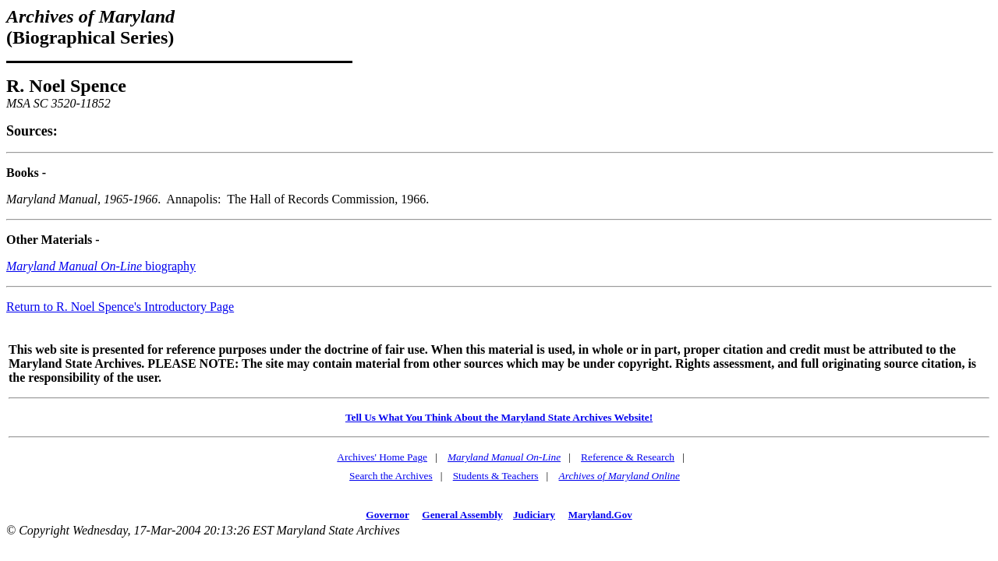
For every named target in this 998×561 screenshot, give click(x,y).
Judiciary (534, 514)
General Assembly (462, 514)
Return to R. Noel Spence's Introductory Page (120, 306)
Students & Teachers (496, 476)
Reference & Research (627, 457)
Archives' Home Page (382, 457)
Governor (387, 514)
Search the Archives (391, 476)
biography (101, 266)
